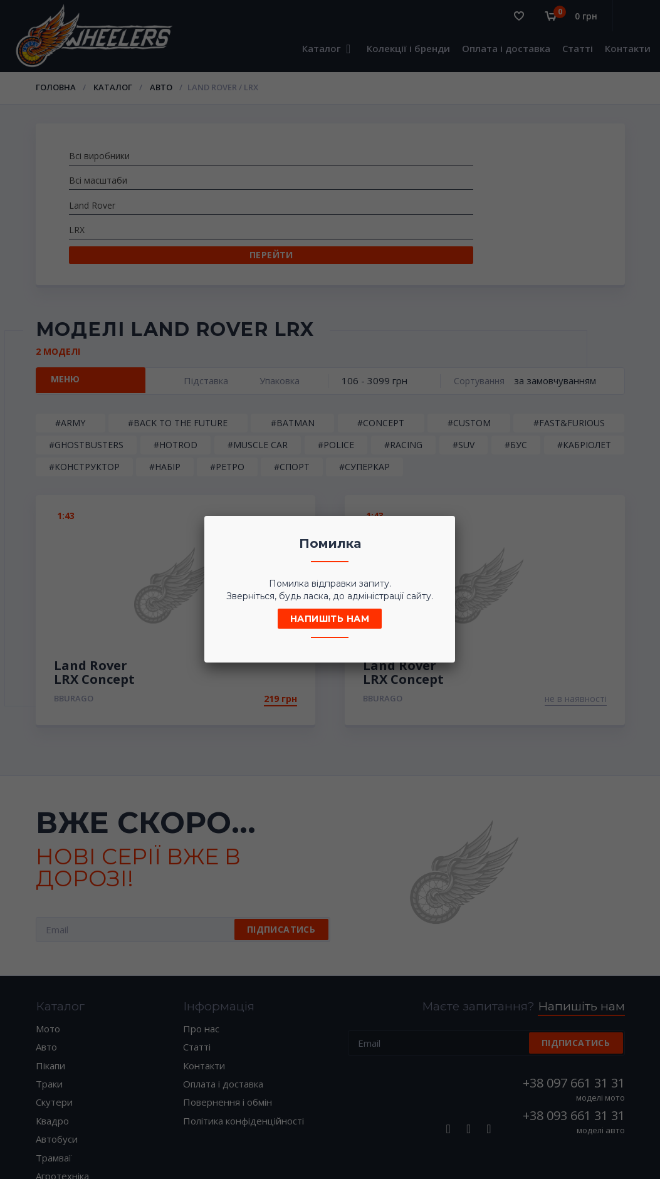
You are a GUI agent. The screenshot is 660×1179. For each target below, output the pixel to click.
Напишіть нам (329, 618)
